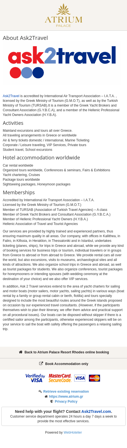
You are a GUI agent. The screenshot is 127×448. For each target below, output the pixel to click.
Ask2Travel (11, 96)
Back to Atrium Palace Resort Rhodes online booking (63, 352)
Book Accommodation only (63, 364)
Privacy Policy (66, 401)
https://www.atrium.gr (66, 396)
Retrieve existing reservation (66, 391)
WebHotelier (73, 432)
